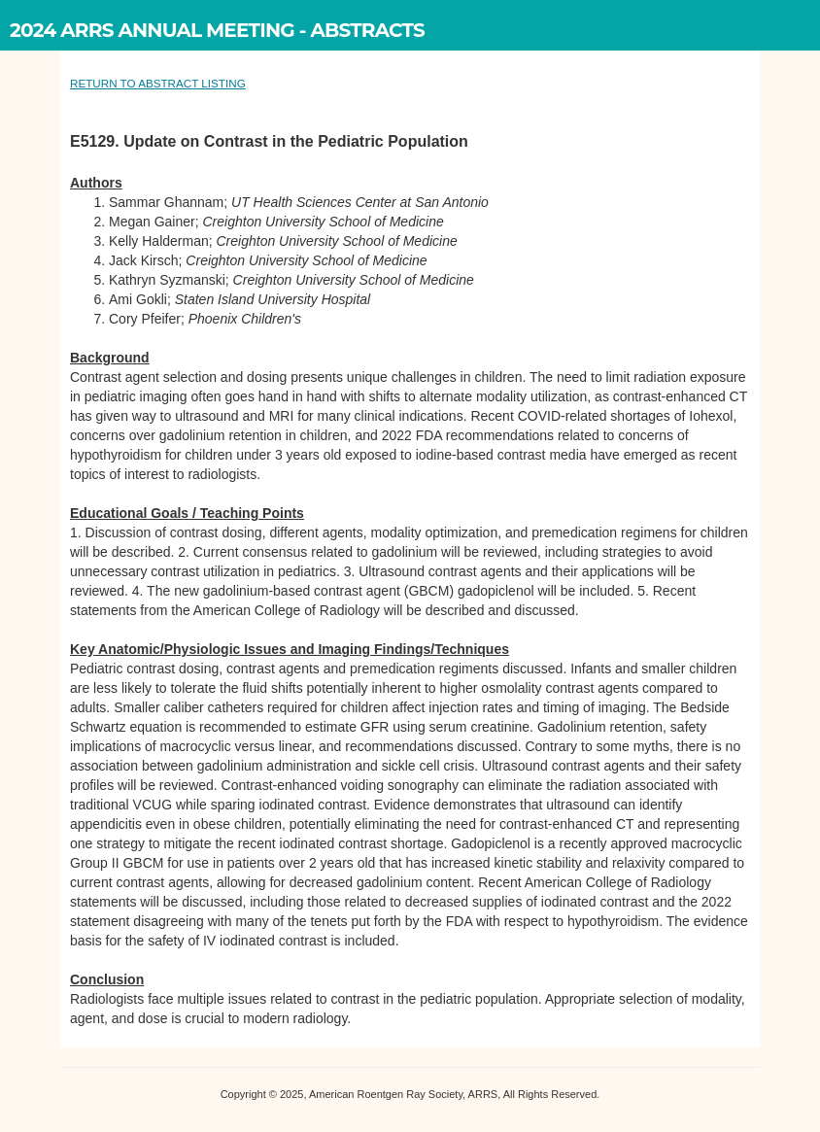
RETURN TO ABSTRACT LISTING (158, 83)
